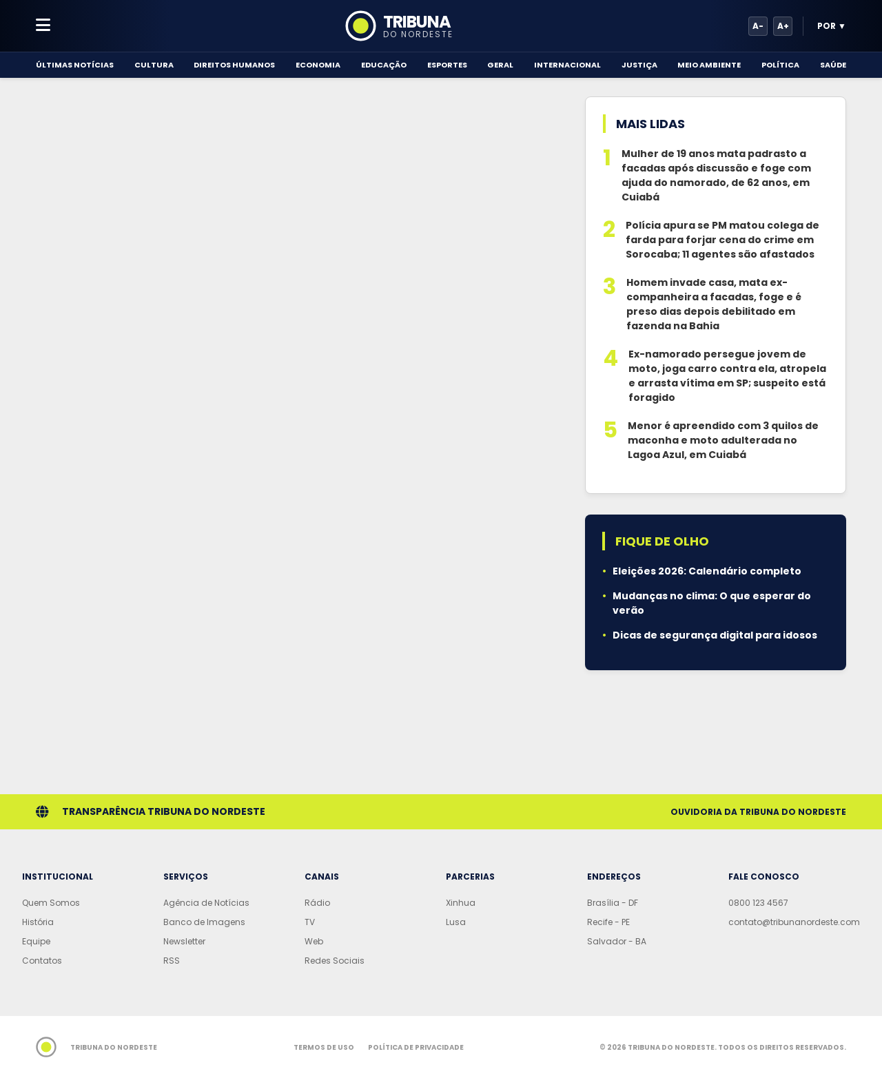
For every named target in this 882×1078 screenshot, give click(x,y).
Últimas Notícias (75, 64)
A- (757, 26)
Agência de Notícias (206, 903)
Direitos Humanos (234, 64)
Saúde (833, 64)
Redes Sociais (335, 960)
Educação (384, 64)
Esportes (447, 64)
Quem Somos (51, 903)
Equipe (36, 941)
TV (310, 922)
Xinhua (460, 903)
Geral (500, 64)
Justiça (639, 64)
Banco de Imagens (204, 922)
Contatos (42, 960)
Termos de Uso (324, 1047)
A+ (783, 26)
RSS (171, 960)
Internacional (567, 64)
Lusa (456, 922)
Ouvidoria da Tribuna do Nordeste (758, 812)
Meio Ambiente (709, 64)
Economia (318, 64)
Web (314, 941)
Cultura (154, 64)
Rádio (317, 903)
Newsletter (184, 941)
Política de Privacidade (416, 1047)
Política (780, 64)
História (38, 922)
